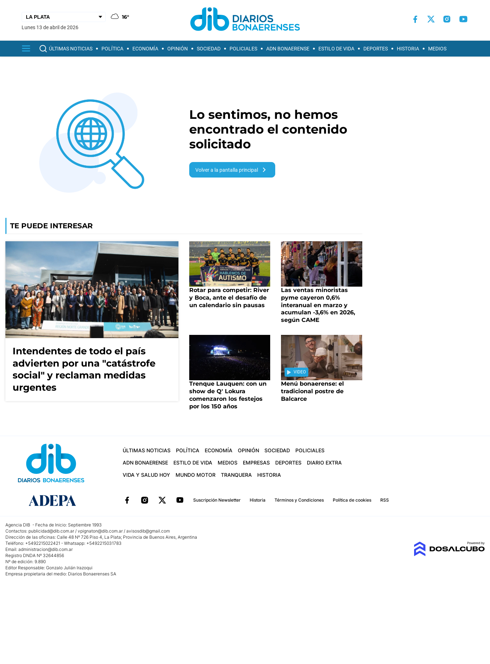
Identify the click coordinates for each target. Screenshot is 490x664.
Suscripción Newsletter (217, 500)
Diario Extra (324, 462)
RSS (384, 500)
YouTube (180, 500)
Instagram (144, 500)
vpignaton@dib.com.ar (101, 531)
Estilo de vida (336, 48)
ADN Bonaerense (287, 48)
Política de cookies (352, 500)
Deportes (375, 48)
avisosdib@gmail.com (148, 531)
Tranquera (236, 475)
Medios (437, 48)
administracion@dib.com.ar (45, 549)
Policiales (243, 48)
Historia (408, 48)
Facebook (127, 500)
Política (112, 48)
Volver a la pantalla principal (232, 169)
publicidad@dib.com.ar (51, 531)
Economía (145, 48)
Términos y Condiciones (299, 500)
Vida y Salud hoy (146, 475)
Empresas (256, 462)
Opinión (177, 48)
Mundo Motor (195, 475)
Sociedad (209, 48)
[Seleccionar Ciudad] (64, 17)
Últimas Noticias (70, 48)
